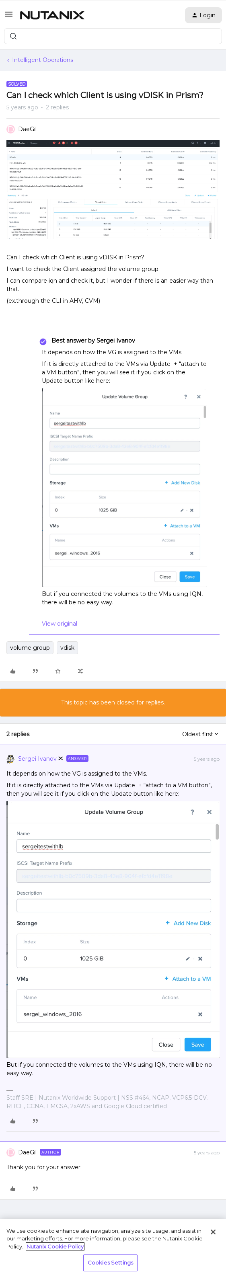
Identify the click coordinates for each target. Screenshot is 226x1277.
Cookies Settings (110, 1262)
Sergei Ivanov (37, 758)
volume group (30, 647)
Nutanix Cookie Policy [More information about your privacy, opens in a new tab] (55, 1246)
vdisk (67, 647)
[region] (113, 1248)
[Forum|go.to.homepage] (52, 15)
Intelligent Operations (42, 60)
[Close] (213, 1232)
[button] (9, 17)
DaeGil (27, 129)
